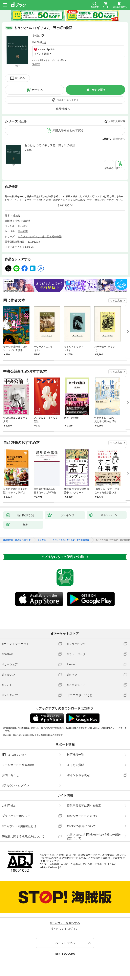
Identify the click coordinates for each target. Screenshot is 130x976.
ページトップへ (65, 943)
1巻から (107, 139)
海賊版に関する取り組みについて (23, 836)
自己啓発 (23, 226)
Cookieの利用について (81, 826)
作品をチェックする (68, 100)
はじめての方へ (14, 755)
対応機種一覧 (75, 754)
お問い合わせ (10, 775)
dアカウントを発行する (65, 923)
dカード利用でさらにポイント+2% (48, 60)
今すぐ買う (98, 89)
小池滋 (36, 35)
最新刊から (119, 139)
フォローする (42, 35)
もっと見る (116, 300)
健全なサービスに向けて (82, 815)
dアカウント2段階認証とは (19, 826)
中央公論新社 (23, 220)
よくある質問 (75, 764)
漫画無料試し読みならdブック (17, 540)
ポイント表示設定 (78, 775)
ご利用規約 (9, 805)
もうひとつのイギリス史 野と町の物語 (49, 145)
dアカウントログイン (15, 785)
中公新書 (23, 231)
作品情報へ (63, 108)
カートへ (37, 89)
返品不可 (36, 64)
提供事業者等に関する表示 (84, 805)
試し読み (20, 78)
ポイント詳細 (41, 53)
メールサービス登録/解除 (18, 764)
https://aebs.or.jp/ (51, 867)
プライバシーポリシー (16, 815)
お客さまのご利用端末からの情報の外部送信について (94, 836)
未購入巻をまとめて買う (68, 130)
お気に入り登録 (116, 121)
